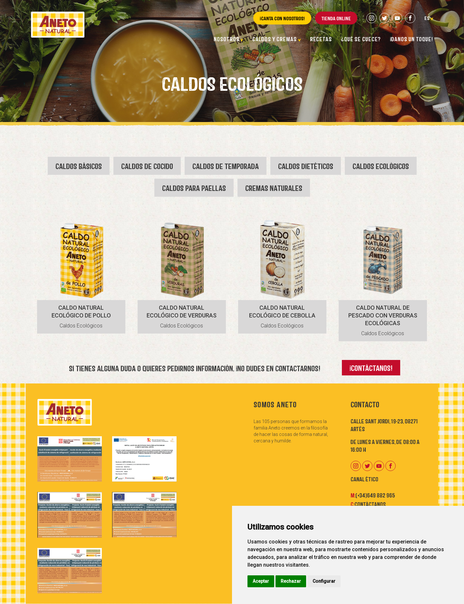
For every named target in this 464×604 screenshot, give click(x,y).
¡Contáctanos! (371, 368)
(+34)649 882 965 (375, 495)
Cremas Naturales (273, 188)
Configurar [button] (324, 581)
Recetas (321, 39)
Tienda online (336, 18)
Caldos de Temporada (225, 166)
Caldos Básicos (78, 166)
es (428, 17)
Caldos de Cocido (147, 166)
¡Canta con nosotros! (282, 18)
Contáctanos (370, 504)
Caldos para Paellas (194, 188)
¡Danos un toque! (411, 39)
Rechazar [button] (291, 581)
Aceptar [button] (261, 581)
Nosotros (228, 39)
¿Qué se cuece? (361, 39)
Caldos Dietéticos (305, 166)
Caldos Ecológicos (381, 166)
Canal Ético (364, 479)
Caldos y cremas (276, 39)
